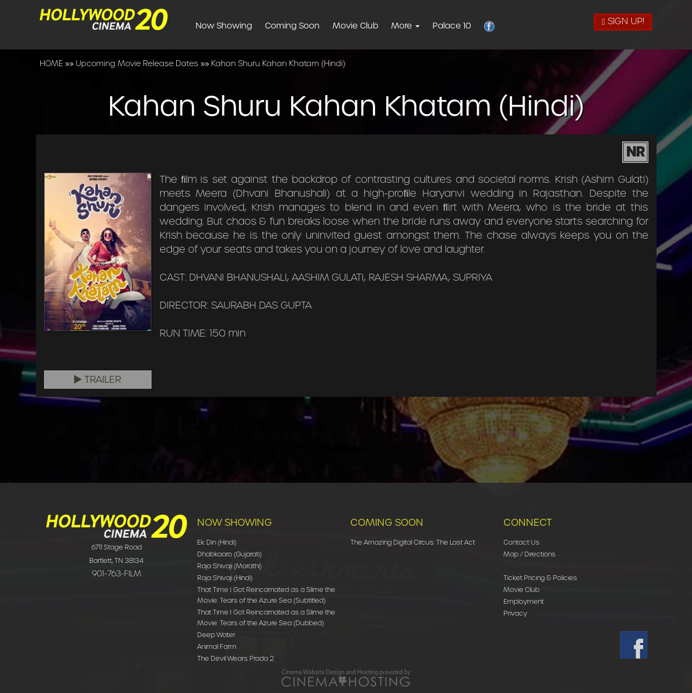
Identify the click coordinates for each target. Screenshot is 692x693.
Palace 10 (470, 26)
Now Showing (242, 26)
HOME (51, 63)
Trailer (97, 380)
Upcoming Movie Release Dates (137, 63)
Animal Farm (216, 646)
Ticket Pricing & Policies (540, 577)
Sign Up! (623, 21)
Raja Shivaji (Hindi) (225, 577)
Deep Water (216, 634)
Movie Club (374, 26)
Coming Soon (311, 26)
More (424, 26)
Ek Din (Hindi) (216, 542)
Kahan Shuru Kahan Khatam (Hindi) (278, 63)
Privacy (515, 613)
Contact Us (521, 542)
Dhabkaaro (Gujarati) (229, 554)
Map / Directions (529, 554)
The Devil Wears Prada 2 (235, 658)
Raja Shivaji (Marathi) (229, 565)
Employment (523, 601)
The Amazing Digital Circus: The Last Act (412, 542)
